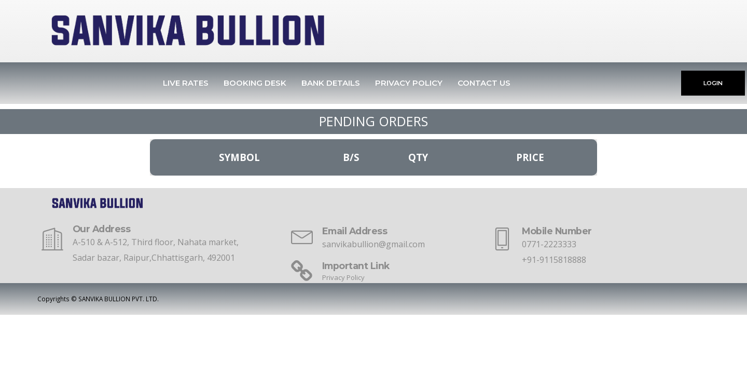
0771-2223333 (549, 244)
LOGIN (713, 83)
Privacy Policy (408, 83)
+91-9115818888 (554, 259)
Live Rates (186, 83)
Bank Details (330, 83)
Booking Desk (255, 83)
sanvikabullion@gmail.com (373, 244)
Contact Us (484, 83)
